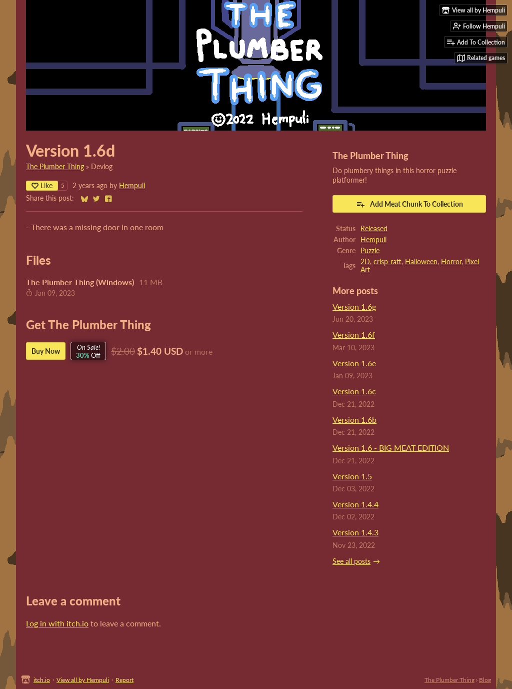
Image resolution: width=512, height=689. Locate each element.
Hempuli (132, 186)
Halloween (421, 262)
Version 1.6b (354, 419)
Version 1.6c (354, 391)
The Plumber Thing (55, 167)
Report (125, 679)
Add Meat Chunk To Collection (409, 204)
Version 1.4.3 (355, 532)
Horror (451, 262)
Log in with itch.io (57, 623)
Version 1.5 (352, 476)
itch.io (42, 679)
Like (42, 185)
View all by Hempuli (82, 679)
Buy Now (46, 351)
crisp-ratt (388, 262)
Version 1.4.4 (355, 504)
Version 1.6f (353, 334)
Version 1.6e (354, 363)
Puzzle (370, 251)
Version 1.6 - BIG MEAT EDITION (390, 447)
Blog (485, 679)
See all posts (351, 561)
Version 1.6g (354, 306)
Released (374, 229)
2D (365, 262)
